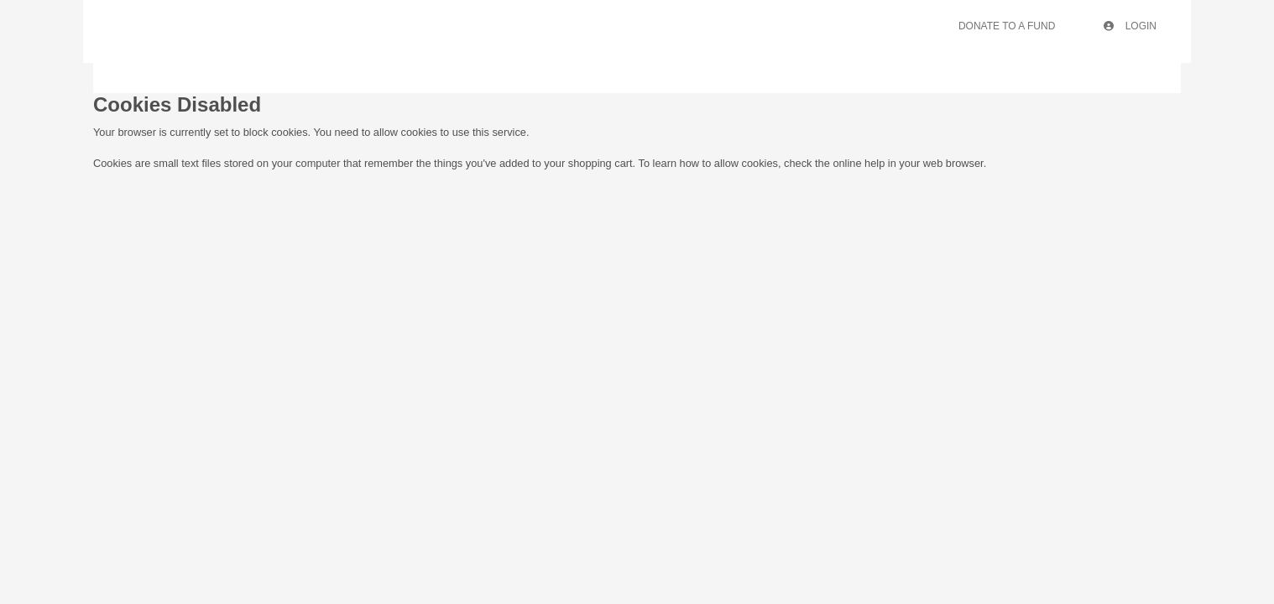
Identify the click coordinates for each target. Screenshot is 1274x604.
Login (1130, 26)
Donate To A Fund (1006, 26)
